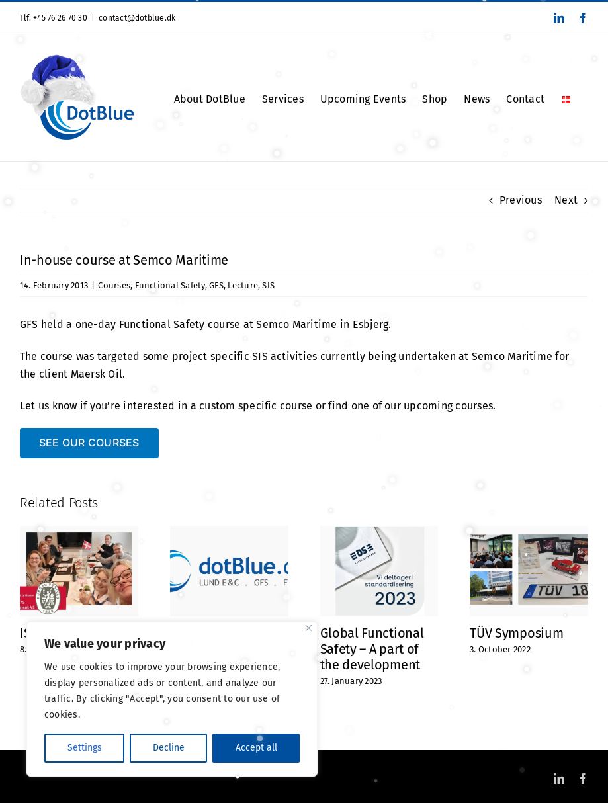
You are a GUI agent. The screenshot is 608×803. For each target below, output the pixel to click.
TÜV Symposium (516, 633)
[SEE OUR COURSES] (89, 443)
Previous (520, 200)
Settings (84, 747)
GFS (216, 285)
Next (566, 200)
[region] (172, 699)
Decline (169, 747)
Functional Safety (170, 285)
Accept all (256, 747)
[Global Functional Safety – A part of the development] (379, 532)
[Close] (309, 628)
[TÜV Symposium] (529, 532)
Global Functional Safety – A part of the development (372, 649)
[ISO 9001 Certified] (79, 532)
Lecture (243, 285)
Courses (114, 285)
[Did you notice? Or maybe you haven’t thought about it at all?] (229, 532)
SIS (268, 285)
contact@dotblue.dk (137, 17)
